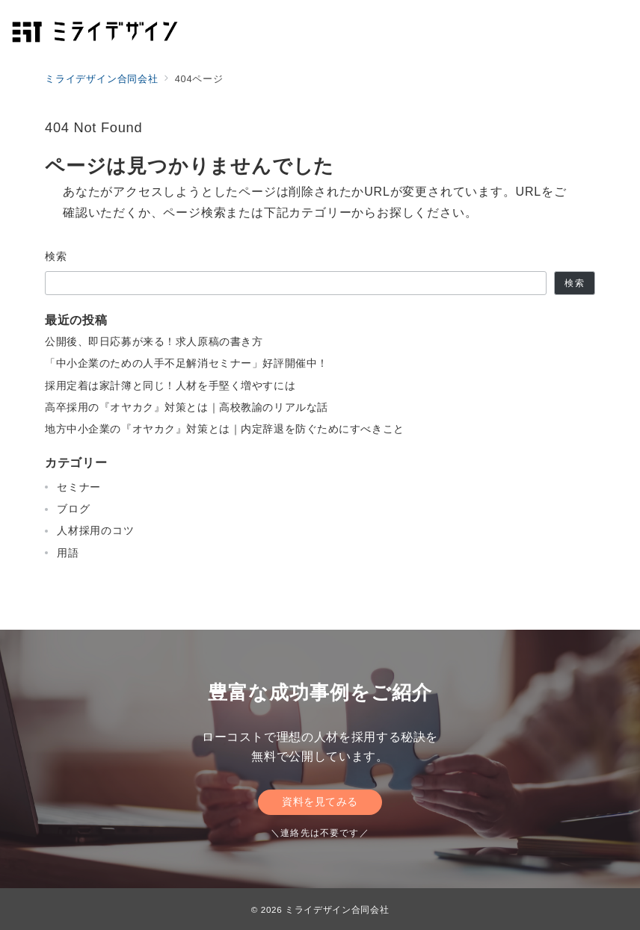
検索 (56, 256)
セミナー (79, 487)
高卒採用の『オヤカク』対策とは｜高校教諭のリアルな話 (186, 407)
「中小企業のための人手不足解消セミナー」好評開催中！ (186, 363)
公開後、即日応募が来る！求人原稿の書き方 (153, 341)
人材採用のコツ (96, 530)
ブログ (73, 509)
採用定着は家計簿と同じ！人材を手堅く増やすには (170, 385)
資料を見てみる (320, 801)
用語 (68, 553)
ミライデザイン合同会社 (337, 909)
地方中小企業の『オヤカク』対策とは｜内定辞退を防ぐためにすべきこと (224, 429)
